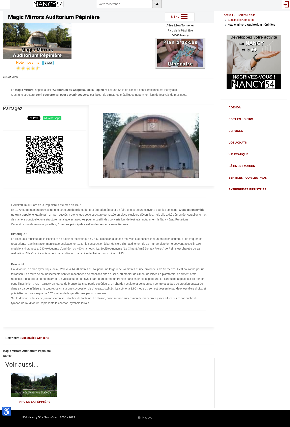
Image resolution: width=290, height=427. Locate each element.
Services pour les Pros (248, 177)
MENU (179, 17)
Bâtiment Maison (242, 166)
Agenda (235, 107)
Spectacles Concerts (35, 337)
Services (236, 130)
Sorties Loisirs (241, 119)
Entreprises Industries (247, 189)
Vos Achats (238, 142)
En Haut (145, 417)
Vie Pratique (238, 154)
